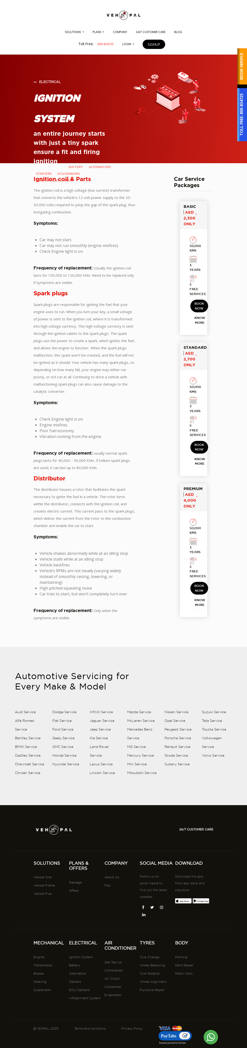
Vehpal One (43, 898)
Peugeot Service (178, 771)
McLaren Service (141, 762)
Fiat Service (62, 762)
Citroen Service (27, 814)
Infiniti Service (101, 753)
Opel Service (175, 762)
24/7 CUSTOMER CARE (150, 32)
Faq (107, 906)
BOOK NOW (199, 348)
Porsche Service (178, 779)
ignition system (49, 167)
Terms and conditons (90, 1028)
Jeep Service (100, 771)
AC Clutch (112, 999)
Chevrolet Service (29, 806)
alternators (100, 167)
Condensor (112, 1007)
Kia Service (99, 779)
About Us (111, 898)
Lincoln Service (102, 814)
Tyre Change (149, 977)
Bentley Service (28, 779)
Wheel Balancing (152, 986)
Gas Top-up (113, 983)
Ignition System (81, 977)
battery (76, 167)
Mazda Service (139, 753)
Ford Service (62, 771)
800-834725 (241, 104)
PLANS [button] (97, 32)
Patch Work (184, 994)
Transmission (43, 986)
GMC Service (62, 788)
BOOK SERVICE (241, 66)
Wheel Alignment (153, 1002)
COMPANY (120, 32)
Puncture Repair (152, 1010)
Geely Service (63, 779)
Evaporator (113, 1016)
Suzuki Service (214, 753)
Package (75, 903)
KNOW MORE (199, 362)
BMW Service (26, 788)
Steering (40, 1002)
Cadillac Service (28, 797)
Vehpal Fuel (43, 914)
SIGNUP (154, 44)
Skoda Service (176, 797)
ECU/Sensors (79, 1010)
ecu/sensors (69, 173)
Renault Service (177, 788)
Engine (39, 977)
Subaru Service (177, 806)
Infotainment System (85, 1018)
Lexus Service (101, 806)
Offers (74, 911)
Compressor (113, 991)
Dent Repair (184, 986)
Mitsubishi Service (142, 814)
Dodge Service (64, 753)
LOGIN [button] (127, 44)
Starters (75, 1002)
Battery (74, 986)
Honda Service (64, 797)
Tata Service (212, 762)
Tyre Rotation (150, 994)
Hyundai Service (65, 806)
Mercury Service (140, 797)
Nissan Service (176, 753)
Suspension (42, 1010)
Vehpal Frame (44, 906)
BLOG (178, 32)
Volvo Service (213, 797)
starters (44, 173)
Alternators (77, 994)
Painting (181, 977)
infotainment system (54, 180)
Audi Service (25, 753)
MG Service (136, 788)
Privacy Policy (132, 1028)
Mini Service (137, 806)
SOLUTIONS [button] (73, 32)
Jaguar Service (102, 762)
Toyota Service (214, 771)
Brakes (39, 994)
